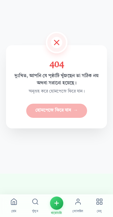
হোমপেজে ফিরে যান (56, 110)
